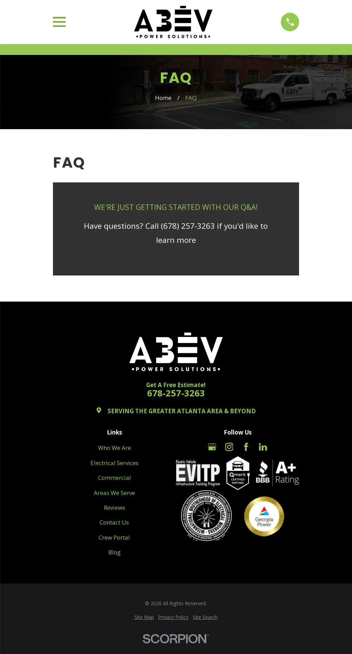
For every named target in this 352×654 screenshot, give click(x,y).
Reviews (114, 507)
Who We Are (114, 448)
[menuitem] (144, 617)
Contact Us (114, 522)
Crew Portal (114, 537)
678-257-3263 (176, 393)
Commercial (114, 478)
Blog (114, 552)
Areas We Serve (114, 493)
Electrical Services (114, 463)
